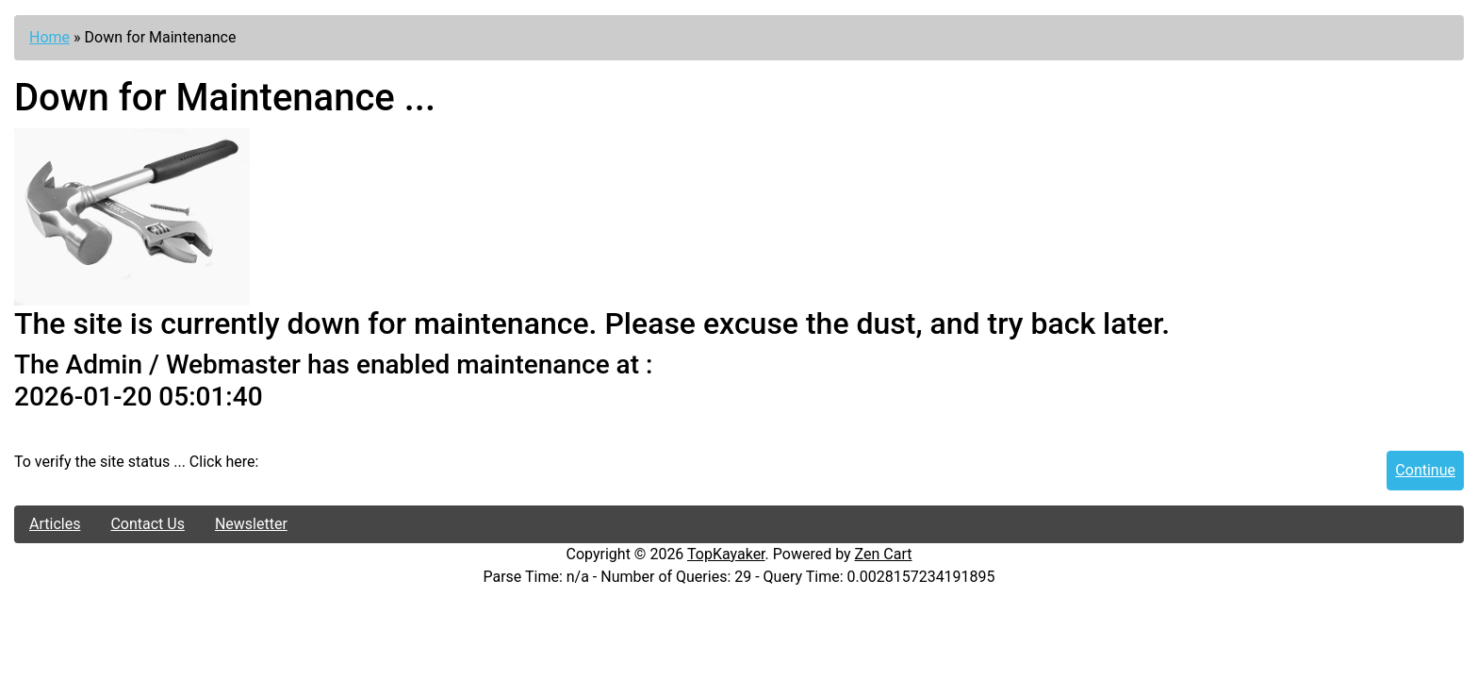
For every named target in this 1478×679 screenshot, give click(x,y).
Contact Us (147, 524)
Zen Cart (883, 554)
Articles (54, 524)
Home (49, 37)
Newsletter (251, 524)
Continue (1425, 470)
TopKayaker (726, 554)
